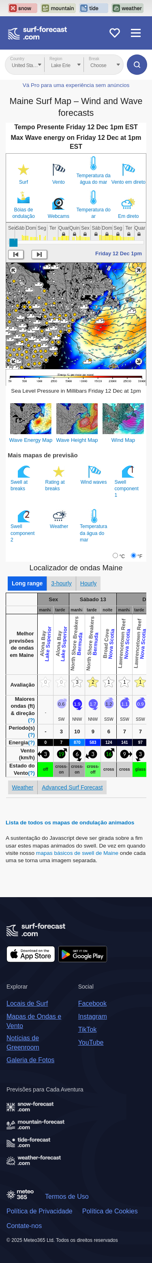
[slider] (13, 243)
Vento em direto (128, 182)
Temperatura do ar (94, 213)
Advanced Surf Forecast (72, 787)
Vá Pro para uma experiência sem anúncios (76, 85)
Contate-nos (24, 1225)
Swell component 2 (22, 525)
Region (55, 59)
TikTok (87, 1029)
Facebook (92, 1003)
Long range (27, 583)
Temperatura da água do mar (94, 179)
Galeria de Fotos (30, 1059)
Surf (23, 182)
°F (139, 556)
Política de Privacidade (39, 1211)
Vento (58, 182)
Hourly (88, 583)
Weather (59, 519)
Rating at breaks (56, 478)
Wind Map (123, 440)
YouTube (91, 1042)
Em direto (128, 216)
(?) (31, 720)
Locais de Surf (27, 1003)
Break (94, 59)
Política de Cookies (110, 1211)
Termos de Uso (67, 1196)
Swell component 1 (127, 481)
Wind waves (94, 475)
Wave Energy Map (30, 440)
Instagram (92, 1016)
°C (121, 556)
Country (17, 59)
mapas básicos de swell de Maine (78, 853)
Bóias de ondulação (23, 213)
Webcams (58, 216)
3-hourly (61, 583)
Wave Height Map (77, 440)
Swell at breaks (21, 478)
